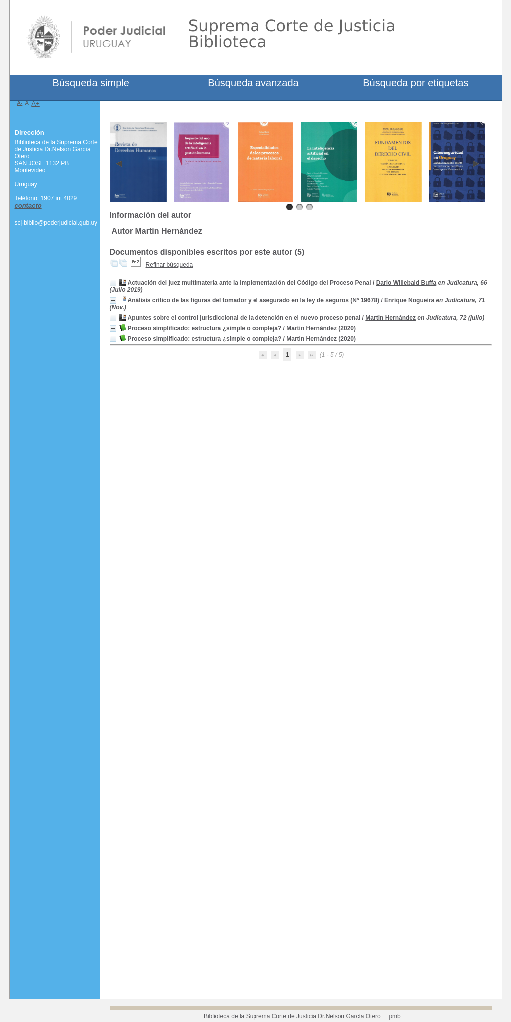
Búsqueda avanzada (253, 82)
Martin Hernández (390, 317)
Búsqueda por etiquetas (415, 82)
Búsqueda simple (90, 82)
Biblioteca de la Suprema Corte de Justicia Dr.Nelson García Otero (293, 1016)
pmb (394, 1016)
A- (20, 103)
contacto (28, 205)
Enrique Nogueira (409, 300)
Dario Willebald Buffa (406, 282)
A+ (35, 103)
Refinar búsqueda (169, 264)
